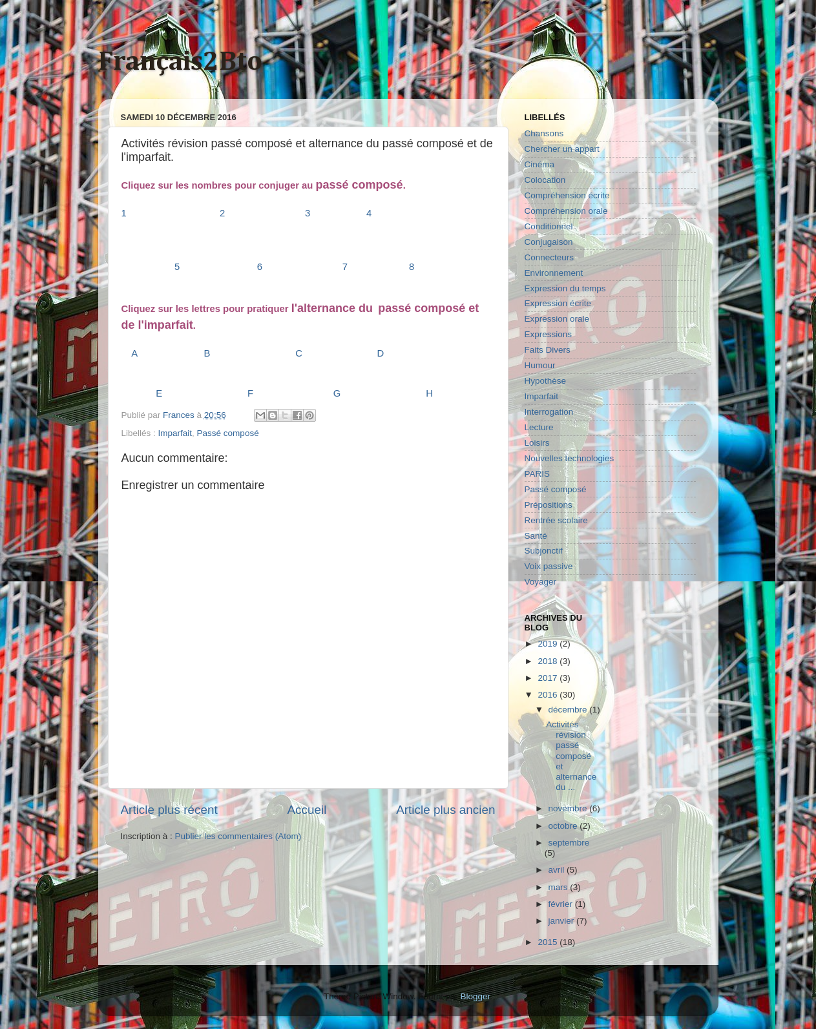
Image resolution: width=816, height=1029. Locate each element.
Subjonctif (544, 551)
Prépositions (548, 505)
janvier (563, 921)
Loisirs (537, 443)
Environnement (554, 273)
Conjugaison (549, 242)
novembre (569, 808)
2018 (549, 661)
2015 (549, 942)
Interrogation (549, 412)
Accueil (306, 809)
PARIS (537, 474)
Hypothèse (546, 381)
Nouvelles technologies (569, 458)
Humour (540, 365)
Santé (536, 536)
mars (559, 887)
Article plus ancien (445, 809)
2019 (549, 644)
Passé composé (228, 433)
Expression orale (557, 319)
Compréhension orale (566, 211)
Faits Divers (547, 350)
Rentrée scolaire (556, 520)
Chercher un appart (562, 149)
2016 (549, 695)
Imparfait (175, 433)
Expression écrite (558, 303)
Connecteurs (549, 257)
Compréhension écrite (567, 195)
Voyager (541, 582)
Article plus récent (169, 809)
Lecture (539, 427)
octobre (564, 826)
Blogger (475, 996)
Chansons (544, 133)
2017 (549, 678)
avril (558, 870)
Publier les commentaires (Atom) (238, 836)
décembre (569, 709)
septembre (569, 842)
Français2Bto (180, 62)
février (562, 904)
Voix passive (549, 566)
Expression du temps (565, 288)
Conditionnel (549, 226)
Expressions (548, 334)
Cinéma (540, 164)
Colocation (545, 180)
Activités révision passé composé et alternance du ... (571, 756)
